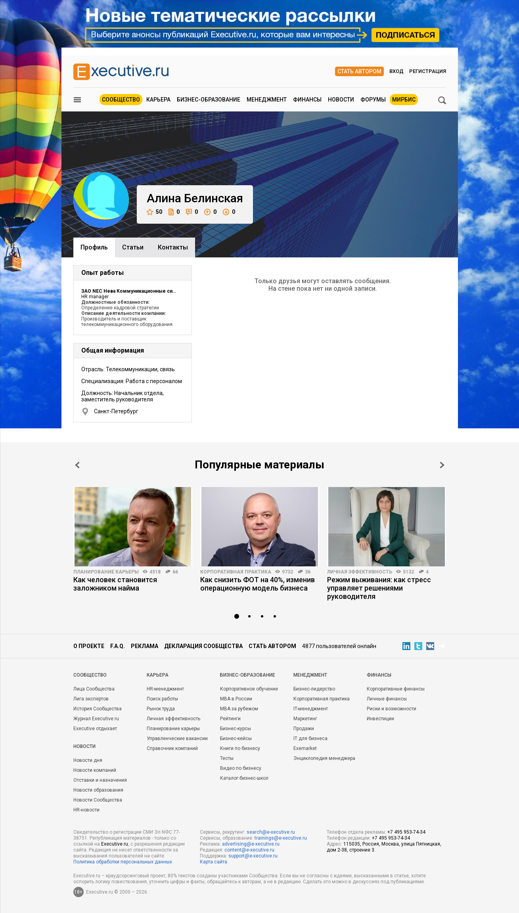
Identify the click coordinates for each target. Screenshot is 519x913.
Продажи (303, 728)
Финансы (307, 99)
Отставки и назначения (100, 780)
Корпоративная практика (235, 572)
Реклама (144, 646)
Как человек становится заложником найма (115, 583)
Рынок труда (161, 709)
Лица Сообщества (94, 689)
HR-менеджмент (165, 689)
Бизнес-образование (208, 99)
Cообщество (90, 675)
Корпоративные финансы (396, 689)
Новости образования (98, 790)
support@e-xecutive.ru (253, 856)
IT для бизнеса (310, 738)
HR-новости (86, 810)
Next (442, 465)
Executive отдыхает (95, 728)
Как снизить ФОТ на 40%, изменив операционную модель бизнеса (257, 583)
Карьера (158, 99)
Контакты (173, 247)
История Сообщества (97, 709)
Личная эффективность (359, 572)
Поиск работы (162, 699)
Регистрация (427, 71)
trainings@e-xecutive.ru (281, 838)
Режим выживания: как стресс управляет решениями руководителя (379, 587)
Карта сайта (213, 862)
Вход (396, 71)
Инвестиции (380, 718)
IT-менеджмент (310, 709)
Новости (341, 99)
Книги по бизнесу (240, 748)
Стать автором (359, 71)
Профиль (94, 247)
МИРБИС (404, 99)
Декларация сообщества (203, 646)
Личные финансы (387, 699)
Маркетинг (305, 718)
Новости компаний (94, 770)
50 (154, 212)
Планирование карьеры (106, 572)
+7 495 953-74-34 (406, 832)
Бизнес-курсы (235, 728)
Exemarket (305, 748)
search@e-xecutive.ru (271, 832)
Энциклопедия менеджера (324, 758)
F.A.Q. (117, 646)
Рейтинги (230, 718)
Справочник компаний (172, 748)
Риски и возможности (391, 709)
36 (307, 572)
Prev (77, 465)
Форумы (373, 99)
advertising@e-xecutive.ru (251, 844)
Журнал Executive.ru (96, 718)
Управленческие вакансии (177, 738)
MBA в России (236, 699)
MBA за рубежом (239, 709)
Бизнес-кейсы (236, 738)
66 (175, 572)
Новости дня (87, 760)
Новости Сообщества (97, 800)
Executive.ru (114, 844)
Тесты (227, 758)
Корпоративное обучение (249, 689)
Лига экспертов (91, 699)
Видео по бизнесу (240, 768)
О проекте (88, 646)
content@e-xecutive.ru (249, 850)
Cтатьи (133, 247)
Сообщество (121, 99)
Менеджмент (267, 99)
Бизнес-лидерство (314, 689)
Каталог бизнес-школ (244, 778)
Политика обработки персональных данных (122, 862)
